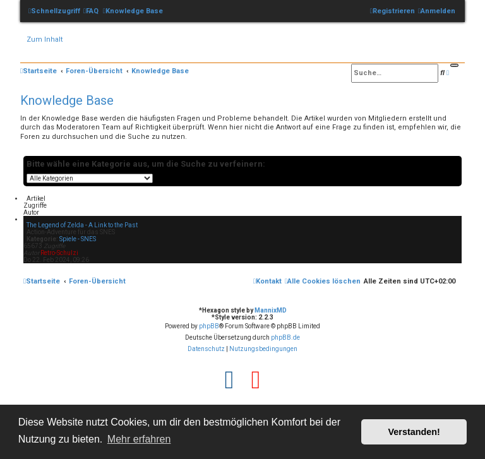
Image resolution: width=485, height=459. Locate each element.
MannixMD (270, 310)
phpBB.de (285, 337)
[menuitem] (91, 11)
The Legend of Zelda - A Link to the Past (82, 225)
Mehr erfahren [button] (139, 439)
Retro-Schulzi (59, 252)
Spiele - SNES (77, 238)
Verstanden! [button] (414, 432)
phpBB (209, 326)
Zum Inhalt (45, 39)
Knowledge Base (67, 100)
